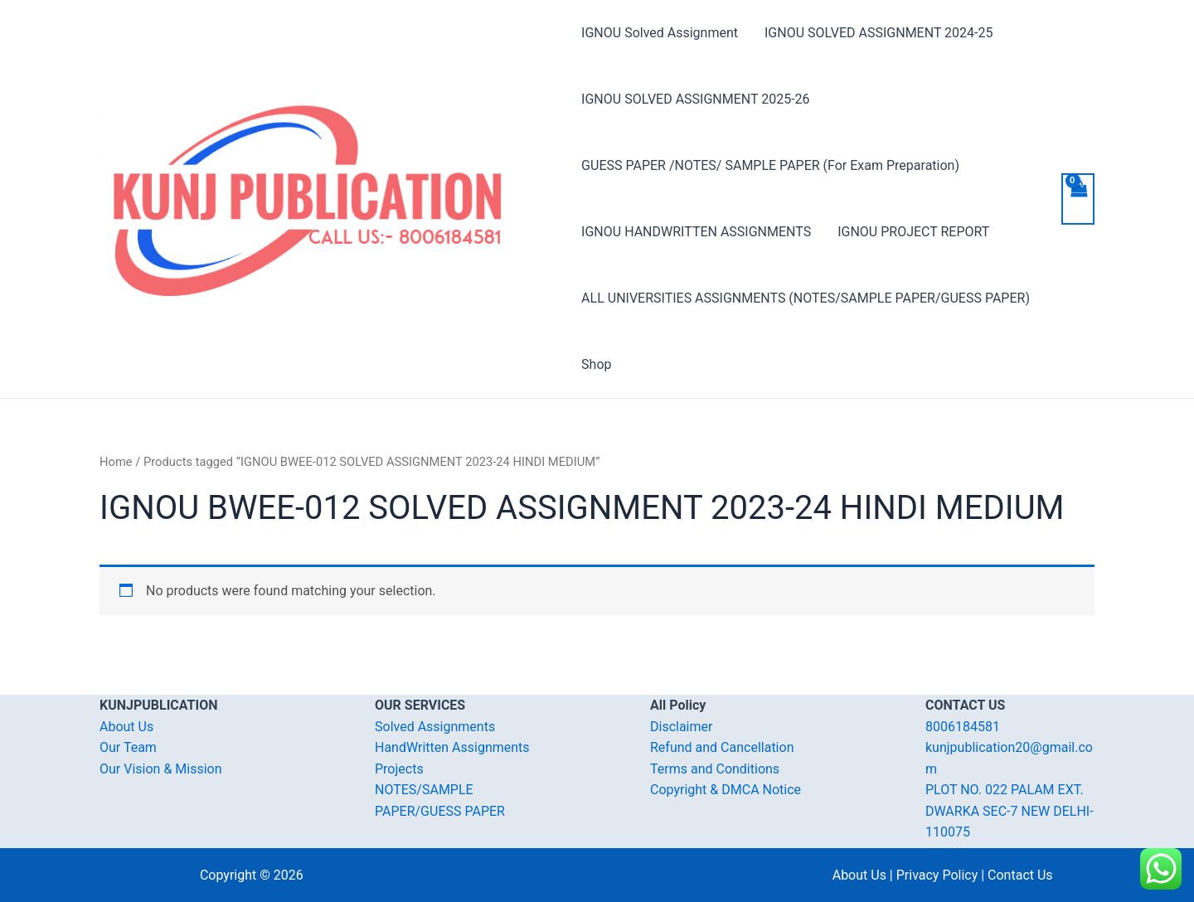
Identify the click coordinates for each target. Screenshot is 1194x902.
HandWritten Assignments (452, 747)
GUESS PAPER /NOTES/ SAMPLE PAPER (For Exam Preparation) (770, 165)
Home (116, 461)
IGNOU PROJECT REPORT (913, 232)
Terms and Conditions (714, 769)
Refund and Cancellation (722, 747)
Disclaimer (681, 727)
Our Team (128, 747)
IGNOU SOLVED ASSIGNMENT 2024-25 (878, 33)
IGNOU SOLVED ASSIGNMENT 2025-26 (695, 99)
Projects (399, 769)
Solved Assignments (435, 727)
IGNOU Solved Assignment (659, 33)
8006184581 (962, 727)
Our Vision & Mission (161, 769)
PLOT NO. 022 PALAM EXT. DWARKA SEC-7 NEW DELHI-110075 (1009, 811)
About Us (126, 727)
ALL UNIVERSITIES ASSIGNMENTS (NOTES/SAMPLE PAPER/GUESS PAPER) (805, 298)
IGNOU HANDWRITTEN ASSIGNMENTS (696, 232)
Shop (596, 364)
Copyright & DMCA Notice (725, 790)
